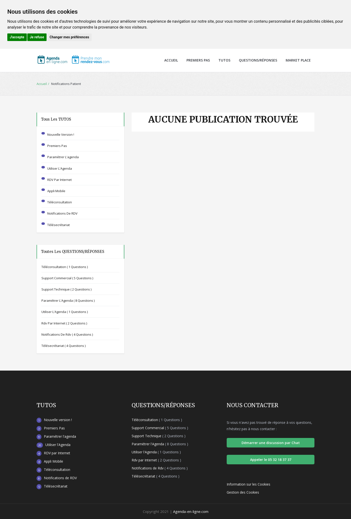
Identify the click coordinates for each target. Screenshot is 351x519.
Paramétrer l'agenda (63, 157)
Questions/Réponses (258, 60)
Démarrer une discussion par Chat (271, 442)
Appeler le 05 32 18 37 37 (270, 459)
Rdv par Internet (64, 323)
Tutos (224, 60)
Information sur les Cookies (248, 484)
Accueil (171, 60)
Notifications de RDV (62, 213)
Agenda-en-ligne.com (190, 511)
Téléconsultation (59, 202)
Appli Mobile (56, 191)
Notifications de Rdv (67, 334)
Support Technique (66, 289)
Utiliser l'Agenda (59, 168)
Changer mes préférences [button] (69, 37)
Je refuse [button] (37, 37)
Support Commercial (67, 278)
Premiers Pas (198, 60)
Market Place (298, 60)
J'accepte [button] (17, 37)
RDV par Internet (59, 179)
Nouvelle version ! (60, 134)
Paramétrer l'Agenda (68, 300)
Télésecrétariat (58, 225)
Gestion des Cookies (243, 492)
